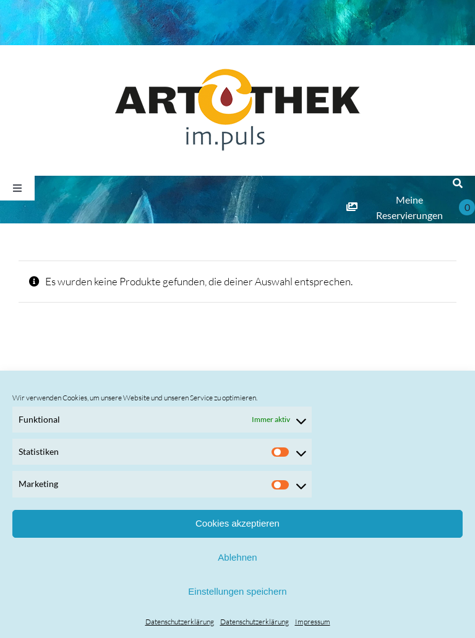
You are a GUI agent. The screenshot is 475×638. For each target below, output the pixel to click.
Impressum (312, 621)
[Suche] (458, 184)
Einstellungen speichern (237, 591)
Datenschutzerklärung (179, 621)
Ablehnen (237, 557)
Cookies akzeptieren (237, 523)
